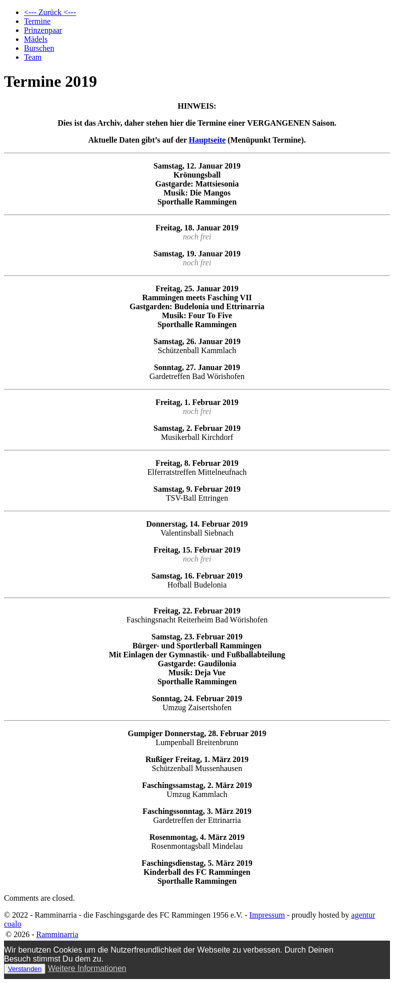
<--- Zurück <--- (50, 12)
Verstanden (24, 969)
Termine (37, 21)
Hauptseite (207, 140)
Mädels (35, 39)
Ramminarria (57, 934)
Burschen (39, 48)
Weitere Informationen (87, 968)
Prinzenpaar (43, 30)
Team (32, 57)
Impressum (267, 915)
